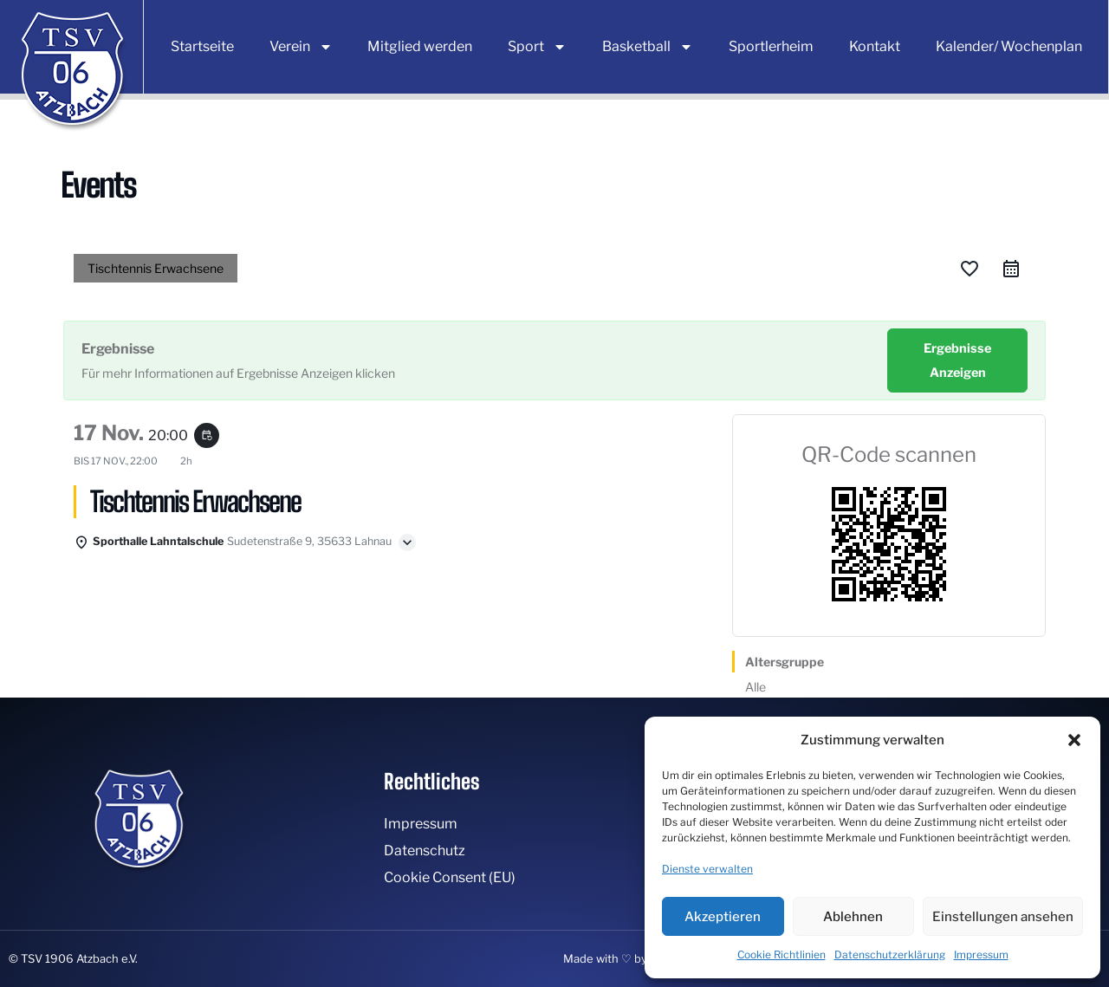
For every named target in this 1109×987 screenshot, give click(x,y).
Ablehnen (853, 917)
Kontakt (874, 46)
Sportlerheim (771, 46)
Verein (301, 46)
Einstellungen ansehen (1002, 917)
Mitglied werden (419, 46)
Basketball (647, 46)
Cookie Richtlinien (781, 954)
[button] (1074, 740)
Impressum (981, 954)
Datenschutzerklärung (889, 954)
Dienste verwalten (707, 868)
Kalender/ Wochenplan (1009, 46)
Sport (537, 46)
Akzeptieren (722, 917)
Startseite (202, 46)
